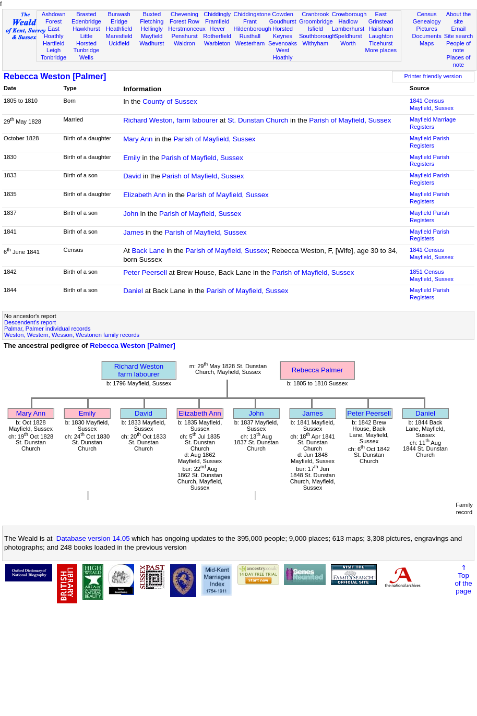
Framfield (217, 21)
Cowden (282, 14)
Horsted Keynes (282, 32)
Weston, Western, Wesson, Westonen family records (71, 335)
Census (427, 14)
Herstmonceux (187, 29)
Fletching (151, 21)
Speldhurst (348, 36)
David (132, 176)
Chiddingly (217, 14)
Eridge (119, 21)
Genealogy (427, 21)
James (133, 232)
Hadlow (347, 21)
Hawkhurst (86, 29)
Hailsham (381, 29)
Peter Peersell (145, 272)
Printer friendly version (433, 76)
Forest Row (184, 21)
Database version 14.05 (93, 538)
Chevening (184, 14)
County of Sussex (169, 101)
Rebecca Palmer (317, 370)
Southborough (317, 36)
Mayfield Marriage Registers (433, 123)
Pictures (426, 29)
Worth (347, 43)
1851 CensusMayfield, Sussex (432, 275)
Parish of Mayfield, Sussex (350, 120)
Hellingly (152, 29)
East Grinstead (380, 18)
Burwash (119, 14)
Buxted (151, 14)
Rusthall (250, 36)
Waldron (184, 43)
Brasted (86, 14)
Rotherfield (217, 36)
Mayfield (151, 36)
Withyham (315, 43)
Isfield (315, 29)
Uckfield (119, 43)
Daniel (133, 291)
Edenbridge (86, 21)
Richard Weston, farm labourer (170, 120)
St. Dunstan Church (258, 120)
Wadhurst (151, 43)
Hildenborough (252, 29)
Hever (217, 29)
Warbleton (217, 43)
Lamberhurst (348, 29)
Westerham (250, 43)
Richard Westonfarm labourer (139, 370)
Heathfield (119, 29)
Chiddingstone (252, 14)
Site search (458, 36)
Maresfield (118, 36)
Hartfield (53, 43)
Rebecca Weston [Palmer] (55, 76)
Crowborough (349, 14)
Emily (131, 158)
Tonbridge (53, 57)
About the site (458, 18)
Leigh (53, 50)
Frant (250, 21)
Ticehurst (380, 43)
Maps (427, 43)
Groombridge (316, 21)
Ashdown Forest (54, 18)
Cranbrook (315, 14)
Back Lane (148, 250)
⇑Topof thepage (463, 579)
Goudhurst (282, 21)
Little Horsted (86, 39)
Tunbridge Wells (87, 53)
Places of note (459, 61)
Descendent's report (30, 322)
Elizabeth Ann (144, 195)
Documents (427, 36)
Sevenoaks (282, 43)
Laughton (381, 36)
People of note (458, 47)
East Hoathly (54, 32)
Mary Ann (137, 139)
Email (458, 29)
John (130, 213)
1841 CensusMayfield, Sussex (432, 104)
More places (381, 50)
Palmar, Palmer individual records (47, 328)
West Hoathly (283, 53)
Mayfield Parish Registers (429, 142)
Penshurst (184, 36)
